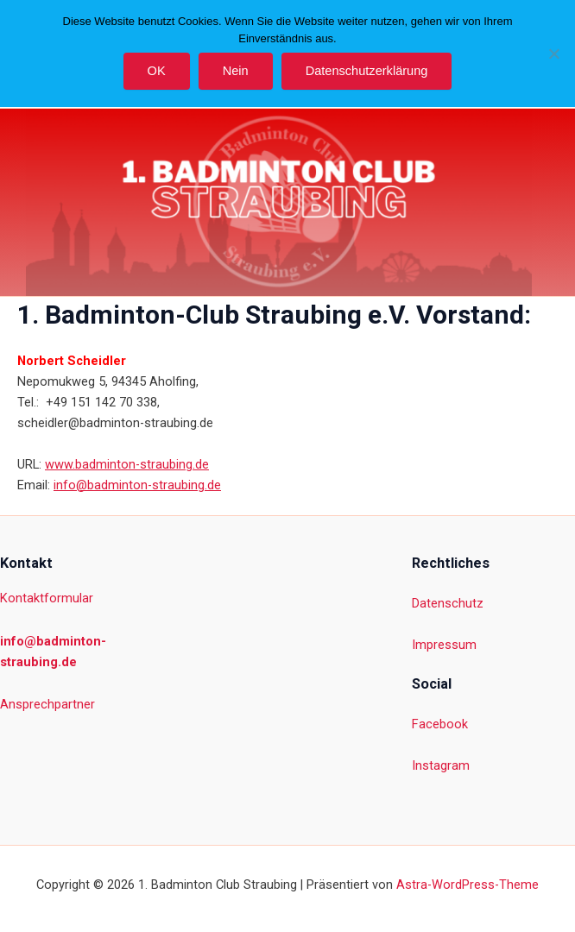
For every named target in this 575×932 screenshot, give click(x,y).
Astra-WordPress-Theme (467, 884)
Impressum (444, 644)
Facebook (440, 724)
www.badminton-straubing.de (127, 464)
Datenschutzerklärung (367, 71)
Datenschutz (447, 603)
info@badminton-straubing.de (137, 485)
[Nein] (553, 53)
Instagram (441, 765)
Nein (236, 71)
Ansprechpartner (47, 704)
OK (157, 71)
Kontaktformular (46, 598)
